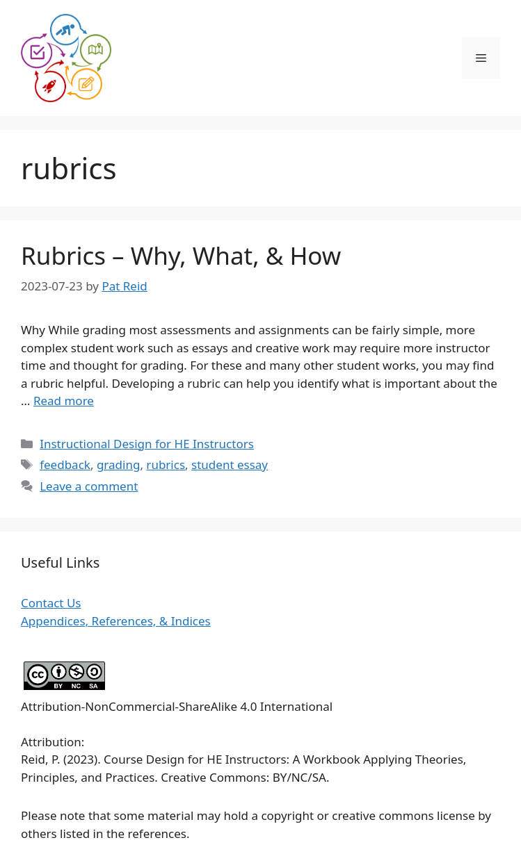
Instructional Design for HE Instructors (147, 444)
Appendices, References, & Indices (116, 621)
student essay (229, 464)
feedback (65, 464)
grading (118, 464)
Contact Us (51, 603)
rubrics (165, 464)
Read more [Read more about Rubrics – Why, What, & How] (63, 401)
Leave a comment (89, 486)
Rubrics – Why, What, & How (181, 255)
